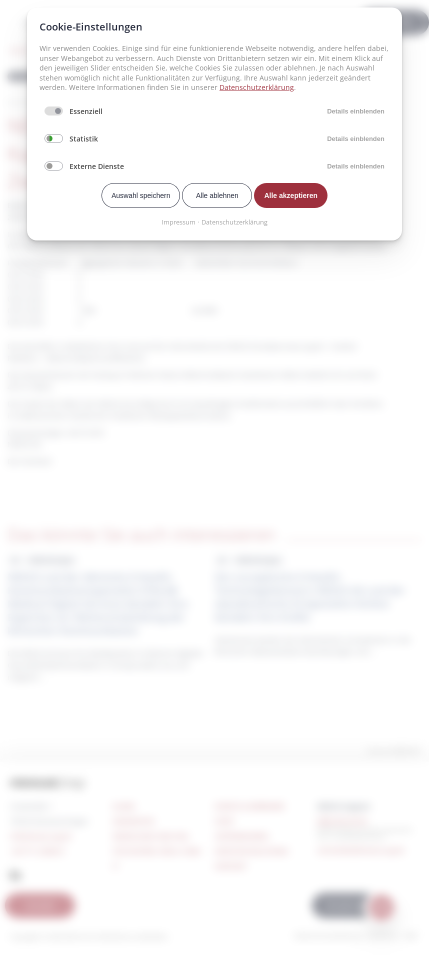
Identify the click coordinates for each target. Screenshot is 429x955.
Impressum (179, 222)
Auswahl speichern (141, 196)
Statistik (84, 139)
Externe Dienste (97, 166)
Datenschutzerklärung (257, 87)
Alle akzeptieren (291, 196)
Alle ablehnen (217, 196)
